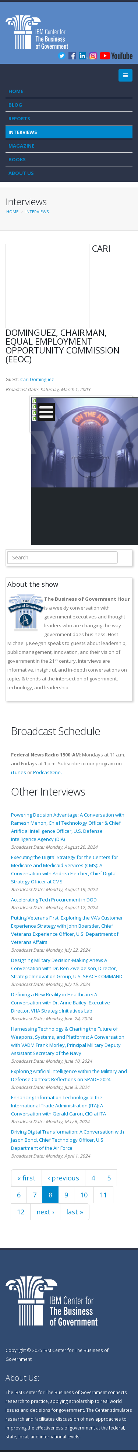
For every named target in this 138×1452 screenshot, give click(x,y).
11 (103, 1194)
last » (74, 1211)
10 (84, 1194)
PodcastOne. (47, 772)
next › (45, 1211)
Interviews (22, 132)
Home (15, 91)
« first (26, 1177)
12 (20, 1211)
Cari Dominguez (37, 379)
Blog (15, 104)
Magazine (21, 145)
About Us (21, 173)
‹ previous (63, 1177)
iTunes (18, 772)
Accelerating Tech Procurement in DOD (54, 899)
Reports (19, 118)
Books (17, 159)
